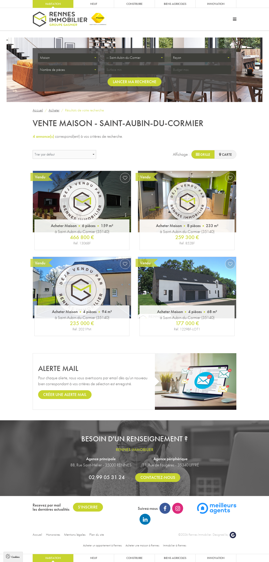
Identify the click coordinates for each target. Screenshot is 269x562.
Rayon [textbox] (177, 57)
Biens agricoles (175, 4)
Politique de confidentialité (23, 545)
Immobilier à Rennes (174, 545)
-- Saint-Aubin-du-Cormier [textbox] (123, 57)
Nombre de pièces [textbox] (52, 69)
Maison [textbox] (45, 57)
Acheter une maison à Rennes (142, 545)
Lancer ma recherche (134, 81)
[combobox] (68, 57)
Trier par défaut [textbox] (45, 154)
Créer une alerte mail (64, 394)
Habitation (53, 4)
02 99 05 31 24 (107, 477)
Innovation (216, 4)
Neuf (93, 4)
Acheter (54, 110)
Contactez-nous (157, 477)
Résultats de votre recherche (84, 110)
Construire (134, 4)
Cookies (15, 491)
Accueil (38, 110)
